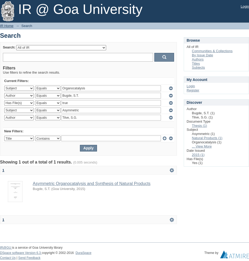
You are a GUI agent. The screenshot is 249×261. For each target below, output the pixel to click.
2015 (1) (198, 155)
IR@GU (6, 247)
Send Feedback (29, 258)
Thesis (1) (199, 126)
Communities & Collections (212, 51)
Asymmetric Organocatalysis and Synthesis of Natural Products (91, 183)
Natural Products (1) (207, 138)
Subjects (198, 67)
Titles (196, 64)
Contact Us (8, 258)
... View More (202, 146)
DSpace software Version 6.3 (21, 253)
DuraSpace (83, 253)
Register (193, 90)
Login (245, 6)
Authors (198, 59)
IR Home (6, 26)
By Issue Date (202, 55)
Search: (9, 47)
